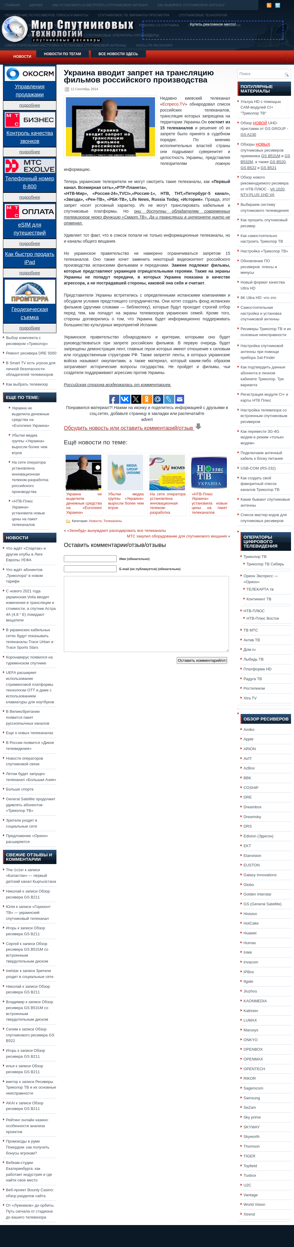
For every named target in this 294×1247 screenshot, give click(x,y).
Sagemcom (253, 1088)
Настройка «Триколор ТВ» (264, 251)
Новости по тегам (62, 54)
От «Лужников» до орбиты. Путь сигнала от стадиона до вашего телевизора (30, 1211)
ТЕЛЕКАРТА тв (260, 589)
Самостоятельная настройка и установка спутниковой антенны (261, 313)
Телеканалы (112, 521)
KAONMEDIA (255, 1001)
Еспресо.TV (173, 104)
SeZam (250, 1107)
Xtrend (249, 1214)
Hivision (250, 914)
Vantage (251, 1195)
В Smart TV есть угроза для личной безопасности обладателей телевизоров (31, 369)
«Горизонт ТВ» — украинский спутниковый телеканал (28, 912)
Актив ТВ (252, 640)
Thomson (252, 1146)
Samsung (252, 1098)
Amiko (249, 729)
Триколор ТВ (255, 556)
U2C (247, 1185)
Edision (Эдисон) (259, 836)
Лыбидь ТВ (254, 659)
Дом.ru (250, 649)
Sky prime (252, 1117)
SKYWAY (252, 1127)
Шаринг (36, 5)
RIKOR (250, 1078)
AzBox (249, 768)
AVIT (248, 758)
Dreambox (252, 807)
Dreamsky (252, 817)
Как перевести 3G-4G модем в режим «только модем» (262, 437)
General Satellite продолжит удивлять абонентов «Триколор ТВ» (30, 805)
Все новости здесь (118, 54)
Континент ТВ (258, 599)
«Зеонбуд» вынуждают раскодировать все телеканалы (116, 530)
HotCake (251, 923)
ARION (250, 749)
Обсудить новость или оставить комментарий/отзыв (133, 428)
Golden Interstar (257, 894)
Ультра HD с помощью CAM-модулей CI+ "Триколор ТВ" (261, 107)
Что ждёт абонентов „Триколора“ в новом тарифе (24, 575)
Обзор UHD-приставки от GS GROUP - (264, 129)
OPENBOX (253, 1049)
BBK (247, 778)
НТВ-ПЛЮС (254, 611)
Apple (249, 739)
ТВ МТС (251, 630)
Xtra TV (250, 698)
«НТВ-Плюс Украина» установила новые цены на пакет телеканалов (28, 513)
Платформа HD (257, 669)
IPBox (249, 972)
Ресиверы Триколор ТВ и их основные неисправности (31, 1087)
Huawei (250, 933)
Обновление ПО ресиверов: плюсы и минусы (259, 267)
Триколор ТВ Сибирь (265, 564)
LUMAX (250, 1020)
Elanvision (252, 855)
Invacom (251, 962)
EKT (247, 846)
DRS (248, 826)
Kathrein (251, 1011)
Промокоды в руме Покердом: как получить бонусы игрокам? (27, 1147)
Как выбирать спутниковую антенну (191, 5)
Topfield (250, 1166)
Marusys (251, 1030)
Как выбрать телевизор (27, 384)
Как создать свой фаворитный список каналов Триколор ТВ (260, 484)
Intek (248, 952)
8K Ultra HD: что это (258, 297)
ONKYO (250, 1040)
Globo (249, 884)
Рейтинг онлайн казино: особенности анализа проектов (27, 1126)
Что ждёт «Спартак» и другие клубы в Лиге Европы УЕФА (26, 554)
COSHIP (251, 787)
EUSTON (252, 865)
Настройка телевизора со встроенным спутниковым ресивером (264, 416)
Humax (250, 943)
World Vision (254, 1204)
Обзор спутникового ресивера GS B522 (30, 1035)
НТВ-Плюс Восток (262, 618)
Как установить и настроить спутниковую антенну (100, 5)
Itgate (248, 981)
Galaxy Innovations (260, 875)
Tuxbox (250, 1175)
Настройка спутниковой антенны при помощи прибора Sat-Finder (262, 351)
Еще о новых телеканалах (29, 733)
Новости (22, 57)
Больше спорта (20, 789)
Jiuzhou (250, 991)
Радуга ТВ (253, 679)
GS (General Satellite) (263, 904)
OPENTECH (254, 1069)
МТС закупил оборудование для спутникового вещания (177, 536)
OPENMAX (253, 1059)
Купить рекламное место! (213, 24)
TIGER (249, 1156)
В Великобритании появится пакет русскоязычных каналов (27, 717)
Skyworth (252, 1136)
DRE (248, 797)
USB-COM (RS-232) (258, 468)
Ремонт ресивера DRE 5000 (31, 353)
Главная (12, 5)
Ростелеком (254, 688)
